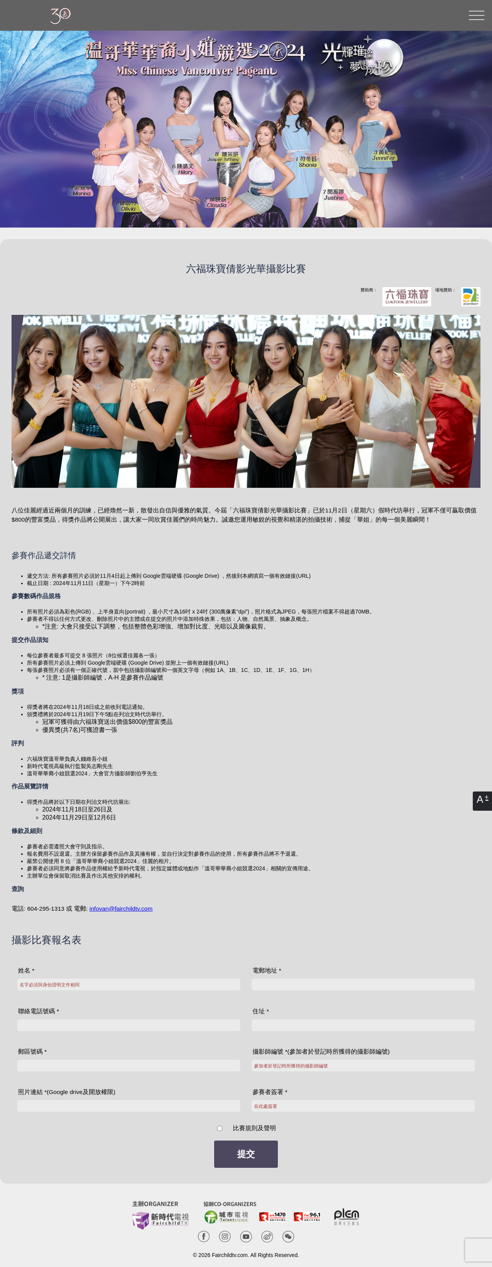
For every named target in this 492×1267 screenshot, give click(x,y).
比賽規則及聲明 (253, 1128)
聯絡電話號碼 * (38, 1011)
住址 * (261, 1011)
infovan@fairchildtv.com (121, 908)
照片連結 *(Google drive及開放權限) (66, 1092)
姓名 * (26, 970)
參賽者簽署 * (270, 1092)
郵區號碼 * (32, 1051)
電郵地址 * (267, 970)
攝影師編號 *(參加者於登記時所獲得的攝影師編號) (321, 1051)
